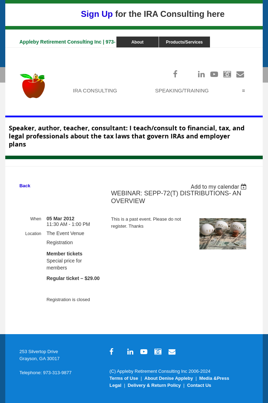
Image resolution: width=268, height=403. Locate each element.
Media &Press (214, 378)
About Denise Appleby (169, 378)
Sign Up (97, 14)
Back (24, 185)
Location (33, 233)
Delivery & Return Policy (154, 385)
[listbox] (220, 186)
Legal (115, 385)
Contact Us (199, 385)
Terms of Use (123, 378)
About (137, 42)
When (35, 218)
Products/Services (184, 42)
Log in (242, 51)
